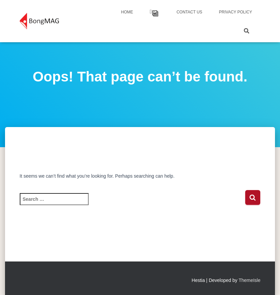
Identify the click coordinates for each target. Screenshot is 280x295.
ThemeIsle (249, 280)
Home (127, 12)
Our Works (155, 13)
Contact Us (189, 12)
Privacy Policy (235, 12)
